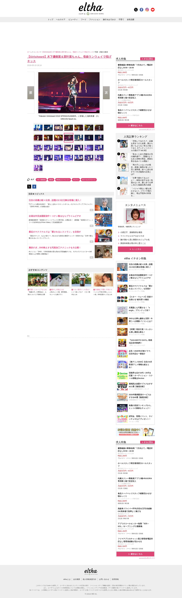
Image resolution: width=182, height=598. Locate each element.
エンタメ (37, 52)
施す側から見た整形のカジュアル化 (135, 240)
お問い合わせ (104, 579)
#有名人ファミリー (63, 180)
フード (83, 19)
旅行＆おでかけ (109, 19)
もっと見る (136, 249)
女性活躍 (130, 19)
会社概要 (76, 579)
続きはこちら (137, 125)
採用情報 (115, 579)
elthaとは (66, 579)
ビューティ (73, 19)
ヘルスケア (60, 19)
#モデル (76, 180)
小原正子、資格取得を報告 (131, 232)
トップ (50, 19)
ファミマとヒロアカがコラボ (132, 236)
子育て (121, 19)
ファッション (94, 19)
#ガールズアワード (88, 180)
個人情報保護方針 (89, 579)
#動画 (51, 180)
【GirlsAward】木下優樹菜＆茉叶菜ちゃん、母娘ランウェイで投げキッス (68, 52)
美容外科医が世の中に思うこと (133, 243)
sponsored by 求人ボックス (147, 129)
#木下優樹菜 (41, 180)
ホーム (29, 52)
